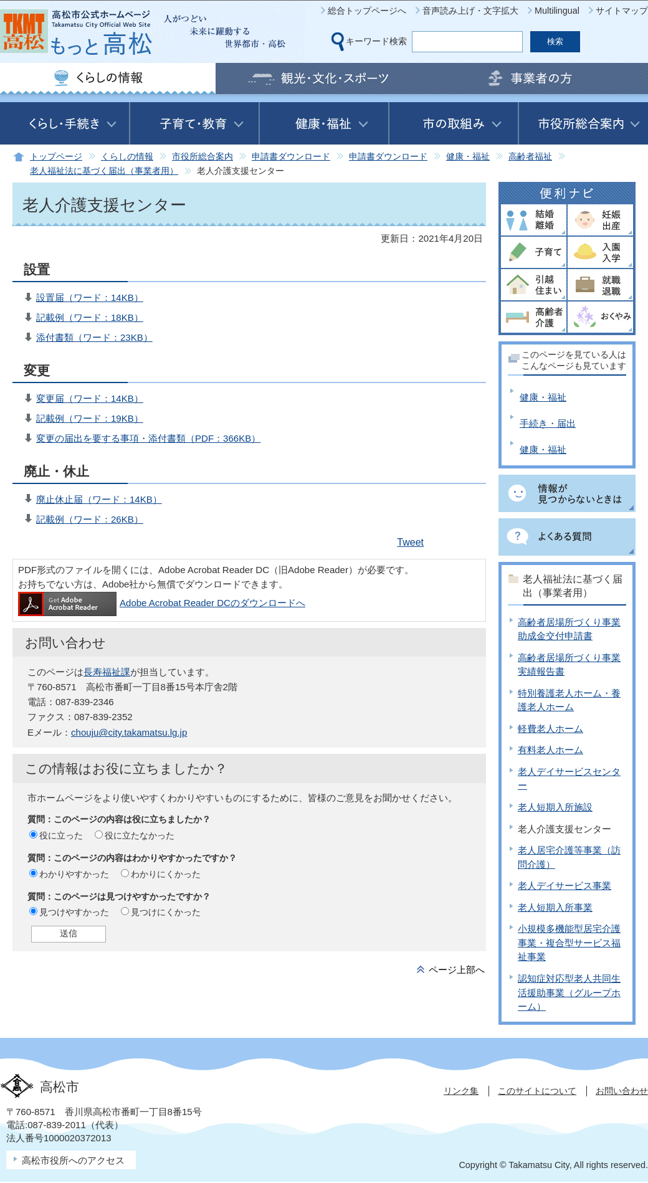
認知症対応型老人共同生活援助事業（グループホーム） (569, 992)
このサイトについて (537, 1091)
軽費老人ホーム (550, 728)
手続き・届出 (548, 423)
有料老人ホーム (550, 749)
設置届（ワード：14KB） (89, 297)
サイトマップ (622, 11)
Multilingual (557, 11)
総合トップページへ (367, 11)
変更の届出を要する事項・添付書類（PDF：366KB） (148, 438)
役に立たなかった (139, 835)
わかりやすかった (74, 874)
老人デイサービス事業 (564, 885)
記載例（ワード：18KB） (89, 317)
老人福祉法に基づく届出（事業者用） (104, 171)
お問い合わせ (622, 1091)
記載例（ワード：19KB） (89, 418)
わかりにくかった (166, 874)
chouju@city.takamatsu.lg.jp (129, 732)
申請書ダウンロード (291, 156)
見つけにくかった (166, 912)
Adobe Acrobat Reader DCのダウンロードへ (161, 602)
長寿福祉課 (106, 672)
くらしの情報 (127, 156)
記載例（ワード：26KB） (89, 519)
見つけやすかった (74, 912)
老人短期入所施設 (555, 807)
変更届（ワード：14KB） (89, 398)
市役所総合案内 (202, 156)
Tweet (410, 542)
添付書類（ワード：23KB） (94, 337)
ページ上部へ (457, 969)
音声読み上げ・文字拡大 (470, 11)
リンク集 (461, 1091)
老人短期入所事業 (555, 907)
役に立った (61, 835)
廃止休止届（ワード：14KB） (99, 499)
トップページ (56, 156)
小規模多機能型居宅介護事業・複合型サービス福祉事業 (569, 942)
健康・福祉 (468, 156)
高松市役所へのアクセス (73, 1160)
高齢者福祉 (530, 156)
